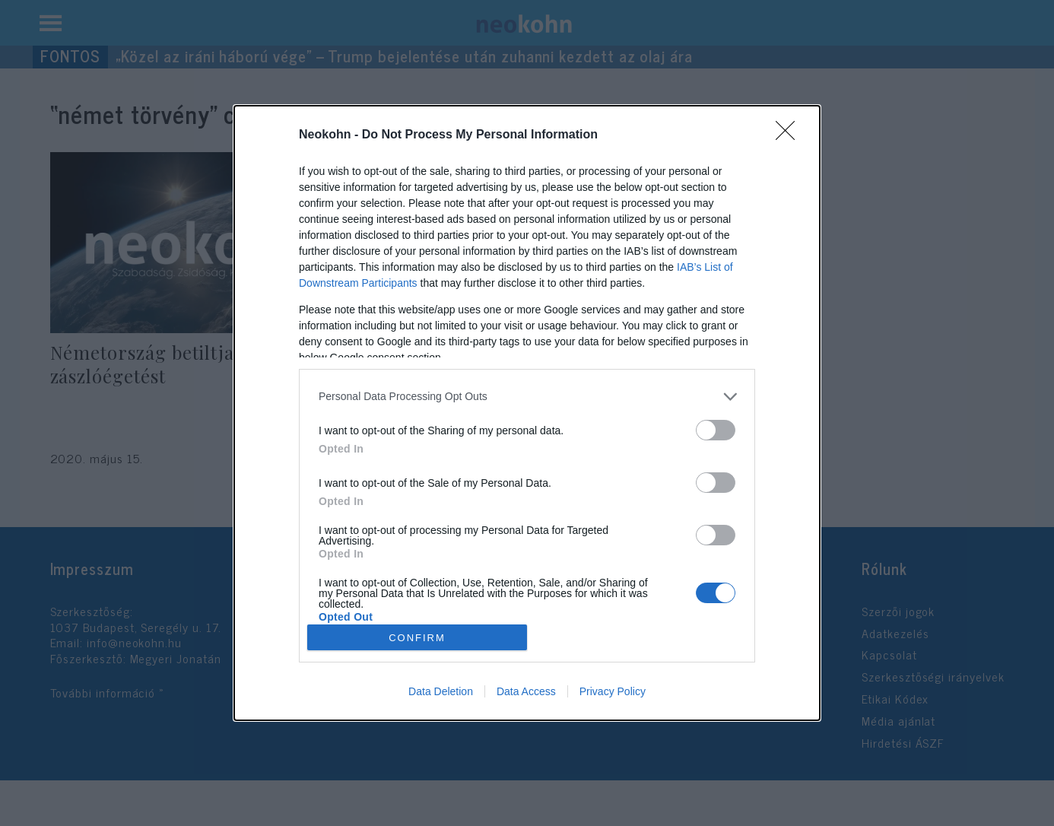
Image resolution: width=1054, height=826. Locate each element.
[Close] (790, 135)
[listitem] (527, 397)
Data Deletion (440, 691)
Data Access (526, 691)
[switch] (715, 430)
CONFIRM (417, 637)
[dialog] (527, 413)
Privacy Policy (612, 691)
